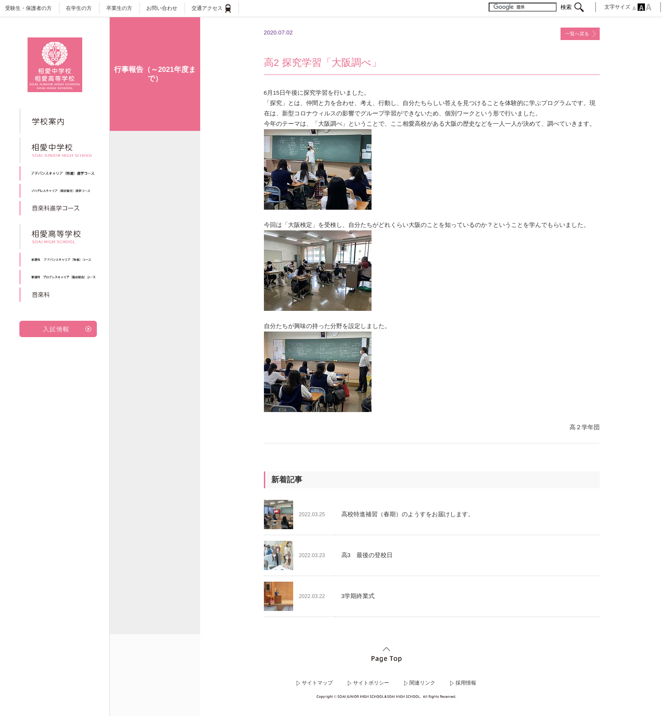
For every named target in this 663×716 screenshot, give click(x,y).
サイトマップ (317, 683)
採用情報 (465, 683)
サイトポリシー (371, 683)
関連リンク (422, 683)
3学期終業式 (358, 596)
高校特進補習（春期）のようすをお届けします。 (407, 514)
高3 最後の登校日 (367, 555)
